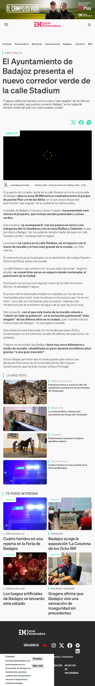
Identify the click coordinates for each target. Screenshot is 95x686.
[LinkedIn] (78, 651)
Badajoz (67, 44)
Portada (6, 44)
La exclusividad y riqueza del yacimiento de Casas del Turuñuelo (67, 412)
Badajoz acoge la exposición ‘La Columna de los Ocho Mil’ (69, 543)
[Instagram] (54, 645)
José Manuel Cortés (19, 185)
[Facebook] (70, 645)
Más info (38, 665)
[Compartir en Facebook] (81, 122)
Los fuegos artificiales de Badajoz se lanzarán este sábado (24, 598)
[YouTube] (45, 645)
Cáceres (80, 44)
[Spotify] (78, 645)
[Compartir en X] (73, 122)
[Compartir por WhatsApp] (89, 122)
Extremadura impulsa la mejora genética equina (65, 439)
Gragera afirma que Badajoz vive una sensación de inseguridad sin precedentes (65, 603)
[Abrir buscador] (89, 24)
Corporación (54, 665)
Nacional (37, 44)
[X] (62, 645)
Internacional (52, 44)
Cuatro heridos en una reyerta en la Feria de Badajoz (67, 466)
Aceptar (37, 658)
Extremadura (22, 44)
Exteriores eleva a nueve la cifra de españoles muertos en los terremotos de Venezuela (69, 388)
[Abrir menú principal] (6, 24)
